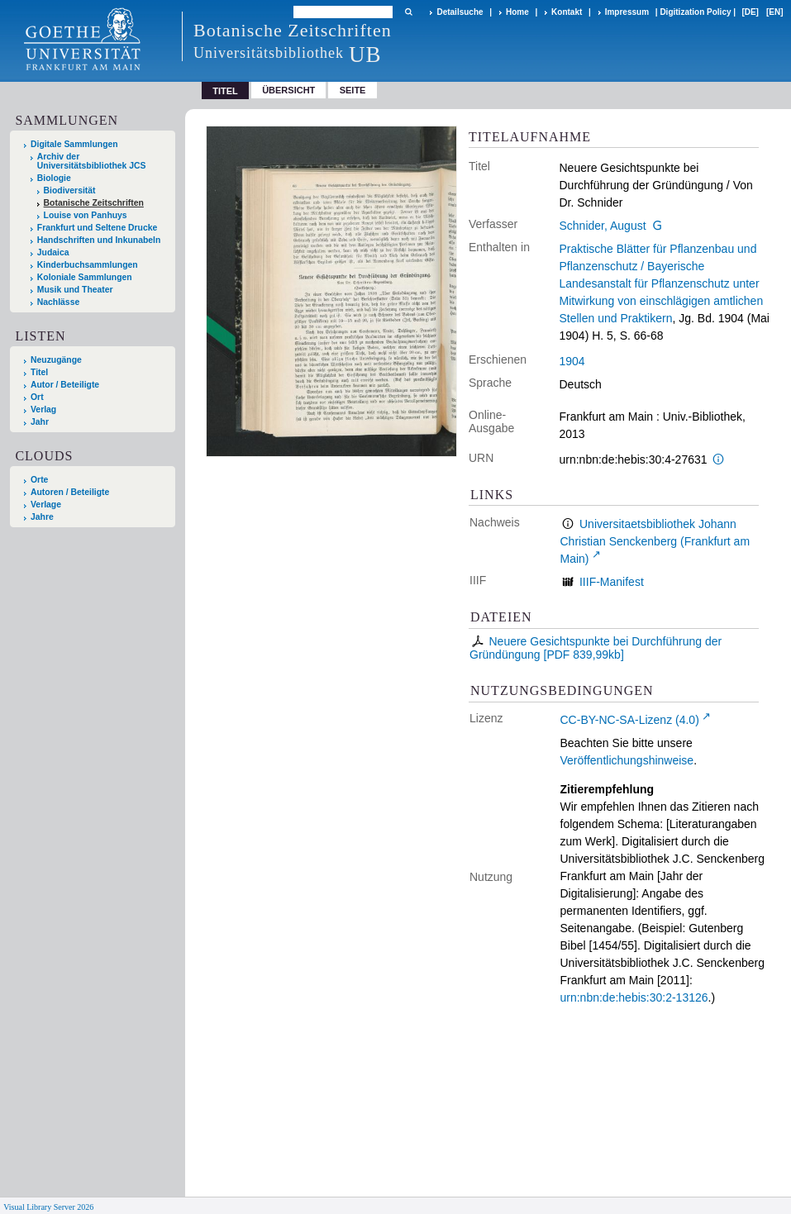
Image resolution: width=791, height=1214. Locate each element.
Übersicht (288, 90)
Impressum (627, 12)
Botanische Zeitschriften (94, 202)
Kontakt (566, 12)
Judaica (53, 252)
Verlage (46, 504)
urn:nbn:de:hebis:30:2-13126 (634, 997)
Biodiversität (70, 190)
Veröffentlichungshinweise (627, 760)
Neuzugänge (56, 359)
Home (517, 12)
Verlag (43, 409)
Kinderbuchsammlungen (87, 264)
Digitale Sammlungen (74, 144)
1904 (572, 361)
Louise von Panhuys (85, 215)
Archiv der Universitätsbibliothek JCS (91, 161)
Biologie (54, 178)
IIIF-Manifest (611, 581)
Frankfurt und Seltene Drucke (97, 227)
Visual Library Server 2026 (48, 1207)
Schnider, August (603, 225)
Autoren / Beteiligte (70, 492)
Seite (353, 90)
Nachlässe (58, 302)
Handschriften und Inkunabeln (99, 240)
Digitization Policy (695, 12)
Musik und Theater (75, 289)
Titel (39, 372)
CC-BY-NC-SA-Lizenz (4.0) (629, 719)
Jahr (40, 421)
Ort (37, 397)
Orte (39, 479)
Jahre (42, 516)
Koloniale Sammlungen (84, 277)
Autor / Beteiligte (65, 384)
